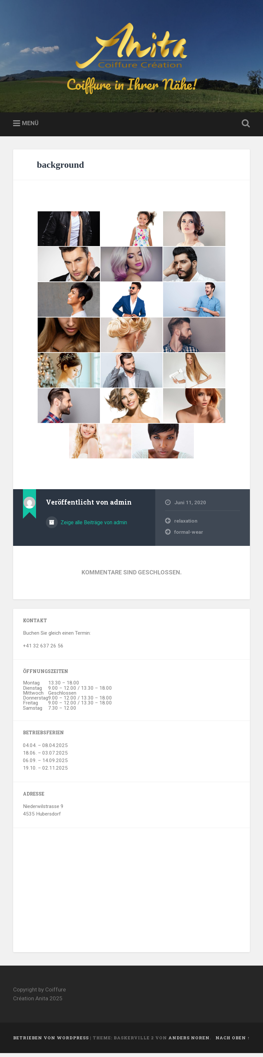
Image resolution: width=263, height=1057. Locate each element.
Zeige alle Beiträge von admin (93, 526)
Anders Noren (189, 1041)
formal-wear (188, 536)
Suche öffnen (244, 127)
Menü (30, 127)
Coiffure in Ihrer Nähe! (131, 86)
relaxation (185, 525)
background (60, 168)
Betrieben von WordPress (51, 1041)
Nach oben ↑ (233, 1041)
